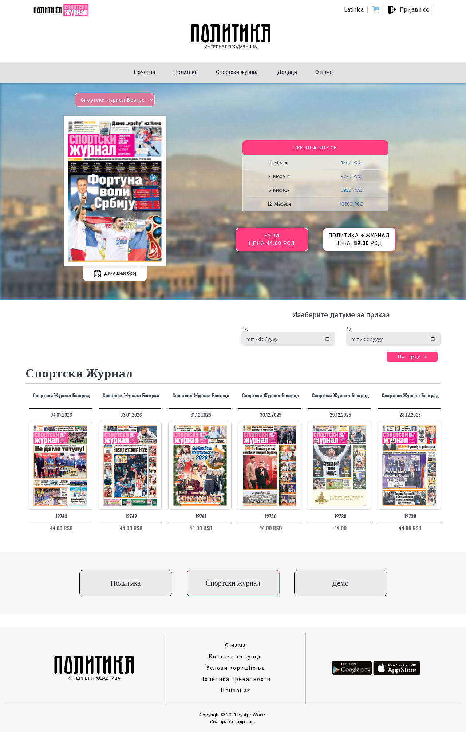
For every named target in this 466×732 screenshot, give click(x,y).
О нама (236, 645)
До (349, 328)
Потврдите (412, 356)
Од (244, 328)
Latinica (354, 9)
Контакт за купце (236, 657)
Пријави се (414, 9)
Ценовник (236, 690)
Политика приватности (236, 679)
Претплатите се (315, 147)
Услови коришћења (236, 668)
